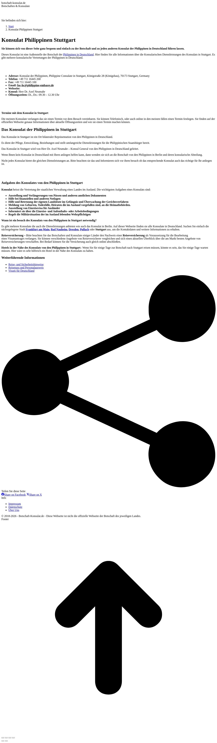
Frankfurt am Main (37, 229)
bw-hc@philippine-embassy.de (35, 85)
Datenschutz (15, 506)
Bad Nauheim (59, 229)
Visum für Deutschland (21, 270)
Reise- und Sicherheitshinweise (26, 264)
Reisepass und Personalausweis (26, 267)
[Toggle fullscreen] (9, 737)
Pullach (84, 229)
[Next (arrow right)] (6, 740)
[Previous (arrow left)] (2, 740)
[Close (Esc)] (2, 737)
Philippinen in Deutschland (78, 54)
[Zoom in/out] (13, 737)
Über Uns (13, 510)
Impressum (14, 503)
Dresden (74, 229)
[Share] (6, 737)
